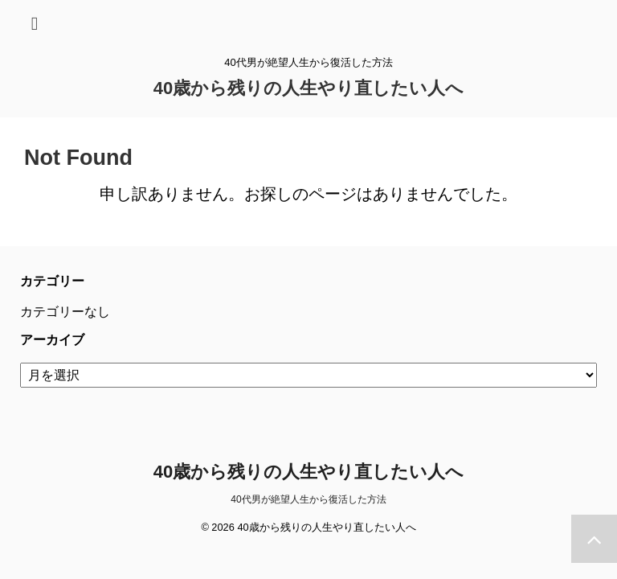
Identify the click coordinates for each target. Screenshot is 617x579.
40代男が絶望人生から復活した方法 (308, 499)
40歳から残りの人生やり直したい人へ (308, 88)
